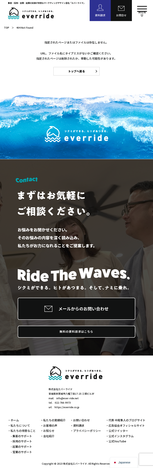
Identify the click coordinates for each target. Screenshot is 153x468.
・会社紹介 (47, 436)
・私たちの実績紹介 (53, 420)
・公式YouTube (116, 441)
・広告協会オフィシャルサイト (125, 425)
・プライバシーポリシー (85, 431)
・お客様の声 (48, 425)
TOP (6, 27)
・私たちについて (19, 425)
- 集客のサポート (21, 436)
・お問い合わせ (80, 420)
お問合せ (121, 15)
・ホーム (13, 420)
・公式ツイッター (117, 431)
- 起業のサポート (21, 447)
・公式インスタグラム (120, 436)
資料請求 (100, 15)
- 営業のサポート (21, 452)
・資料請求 (77, 425)
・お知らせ (47, 431)
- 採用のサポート (21, 441)
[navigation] (124, 462)
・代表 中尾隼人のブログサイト (125, 420)
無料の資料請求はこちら (76, 331)
